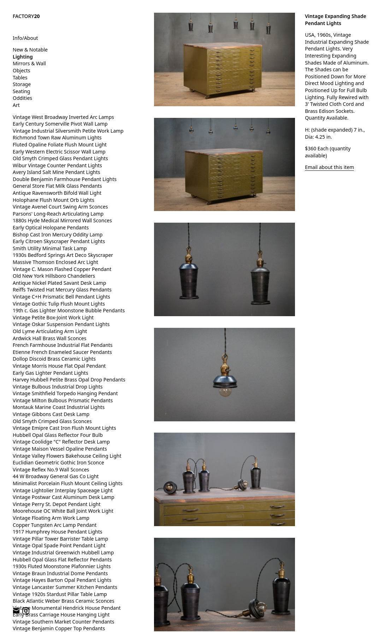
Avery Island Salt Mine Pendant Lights (56, 172)
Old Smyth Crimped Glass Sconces (52, 421)
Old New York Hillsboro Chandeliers (54, 275)
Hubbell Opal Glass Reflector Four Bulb (58, 435)
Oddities (22, 98)
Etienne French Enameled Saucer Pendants (62, 352)
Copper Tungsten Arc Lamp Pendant (54, 525)
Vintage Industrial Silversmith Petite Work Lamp (68, 130)
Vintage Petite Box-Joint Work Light (53, 317)
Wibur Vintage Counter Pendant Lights (57, 165)
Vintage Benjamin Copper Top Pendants (59, 628)
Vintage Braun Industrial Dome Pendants (60, 573)
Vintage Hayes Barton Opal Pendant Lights (62, 580)
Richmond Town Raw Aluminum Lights (57, 137)
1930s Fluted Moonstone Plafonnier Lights (62, 566)
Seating (21, 91)
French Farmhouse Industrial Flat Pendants (63, 345)
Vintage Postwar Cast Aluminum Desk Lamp (63, 497)
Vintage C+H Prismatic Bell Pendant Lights (61, 296)
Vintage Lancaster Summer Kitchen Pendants (65, 587)
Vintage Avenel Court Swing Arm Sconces (60, 206)
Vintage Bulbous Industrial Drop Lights (58, 386)
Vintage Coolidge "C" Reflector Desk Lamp (61, 441)
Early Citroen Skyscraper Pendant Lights (59, 241)
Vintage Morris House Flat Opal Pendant (59, 365)
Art (16, 105)
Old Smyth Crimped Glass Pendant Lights (60, 158)
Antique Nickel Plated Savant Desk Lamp (59, 282)
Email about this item (329, 167)
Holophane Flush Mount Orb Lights (53, 200)
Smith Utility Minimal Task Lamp (50, 248)
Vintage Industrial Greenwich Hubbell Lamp (63, 552)
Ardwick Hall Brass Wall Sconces (49, 338)
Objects (21, 70)
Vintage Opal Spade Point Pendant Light (59, 545)
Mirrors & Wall (29, 63)
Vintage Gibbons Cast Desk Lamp (51, 414)
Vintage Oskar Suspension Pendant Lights (61, 324)
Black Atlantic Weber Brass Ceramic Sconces (63, 600)
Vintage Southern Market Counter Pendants (63, 621)
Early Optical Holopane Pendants (51, 227)
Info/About (25, 38)
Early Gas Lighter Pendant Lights (50, 372)
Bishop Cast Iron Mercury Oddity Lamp (57, 234)
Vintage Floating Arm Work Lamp (51, 517)
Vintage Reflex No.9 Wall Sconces (51, 469)
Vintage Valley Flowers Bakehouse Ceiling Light (67, 455)
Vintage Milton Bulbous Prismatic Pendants (63, 400)
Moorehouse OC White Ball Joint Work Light (63, 510)
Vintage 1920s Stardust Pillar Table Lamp (60, 594)
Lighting (23, 56)
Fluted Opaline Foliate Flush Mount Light (60, 144)
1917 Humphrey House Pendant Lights (57, 531)
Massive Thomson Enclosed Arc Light (55, 262)
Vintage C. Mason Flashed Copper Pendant (62, 269)
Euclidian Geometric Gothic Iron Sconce (58, 462)
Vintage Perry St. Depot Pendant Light (57, 504)
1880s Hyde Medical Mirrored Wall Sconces (62, 220)
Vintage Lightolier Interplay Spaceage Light (63, 490)
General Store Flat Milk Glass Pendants (57, 185)
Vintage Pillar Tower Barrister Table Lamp (60, 538)
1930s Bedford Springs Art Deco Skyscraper (63, 255)
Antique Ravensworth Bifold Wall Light (57, 192)
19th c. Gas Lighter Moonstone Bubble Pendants (69, 310)
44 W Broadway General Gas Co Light (56, 476)
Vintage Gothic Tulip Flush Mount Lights (59, 303)
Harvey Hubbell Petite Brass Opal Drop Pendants (69, 379)
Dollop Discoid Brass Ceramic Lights (54, 358)
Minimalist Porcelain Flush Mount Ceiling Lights (68, 483)
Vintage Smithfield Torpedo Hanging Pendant (65, 393)
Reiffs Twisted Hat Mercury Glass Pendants (62, 289)
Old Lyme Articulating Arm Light (50, 331)
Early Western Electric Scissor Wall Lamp (59, 151)
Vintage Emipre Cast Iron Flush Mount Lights (64, 428)
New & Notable (30, 49)
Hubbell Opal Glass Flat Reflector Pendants (62, 559)
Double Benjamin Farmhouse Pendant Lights (65, 179)
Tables (20, 77)
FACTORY (26, 16)
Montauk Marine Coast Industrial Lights (59, 407)
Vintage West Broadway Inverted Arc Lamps (63, 117)
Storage (22, 84)
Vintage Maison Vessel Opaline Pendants (60, 448)
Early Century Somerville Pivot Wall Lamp (60, 123)
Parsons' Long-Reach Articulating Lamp (58, 213)
